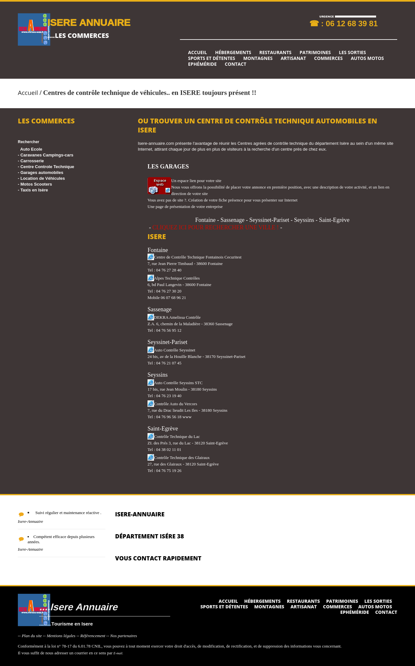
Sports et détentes (211, 58)
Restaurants (275, 52)
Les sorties (352, 52)
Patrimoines (315, 52)
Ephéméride (202, 64)
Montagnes (258, 58)
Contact (235, 64)
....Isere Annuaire (78, 606)
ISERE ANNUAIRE (88, 22)
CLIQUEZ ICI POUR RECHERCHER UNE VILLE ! (215, 227)
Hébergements (233, 52)
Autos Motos (367, 58)
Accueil (197, 52)
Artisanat (293, 58)
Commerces (328, 58)
